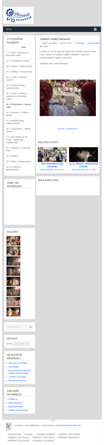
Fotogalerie (14, 434)
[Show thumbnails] (68, 129)
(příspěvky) (15, 403)
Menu (9, 29)
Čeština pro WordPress (18, 410)
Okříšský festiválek (69, 434)
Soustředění (14, 367)
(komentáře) (16, 406)
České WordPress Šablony (68, 425)
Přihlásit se (13, 399)
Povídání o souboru (43, 441)
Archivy (9, 344)
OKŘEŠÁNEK (35, 425)
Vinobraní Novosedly (17, 377)
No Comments (94, 43)
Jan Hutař (52, 43)
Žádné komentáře (46, 170)
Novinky (80, 43)
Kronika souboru (46, 434)
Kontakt (29, 434)
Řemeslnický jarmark (17, 380)
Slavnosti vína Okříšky (18, 363)
